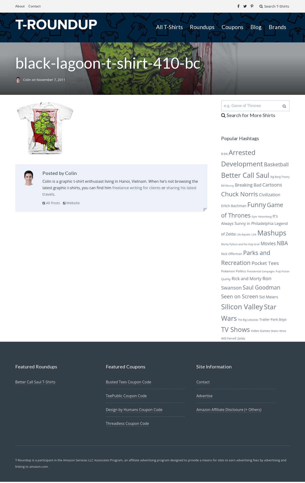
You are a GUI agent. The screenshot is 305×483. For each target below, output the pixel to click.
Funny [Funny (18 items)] (256, 205)
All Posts (51, 202)
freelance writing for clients (136, 187)
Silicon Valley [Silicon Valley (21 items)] (242, 308)
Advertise (204, 397)
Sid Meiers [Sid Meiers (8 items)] (268, 298)
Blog (256, 26)
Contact (34, 6)
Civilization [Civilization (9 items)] (269, 196)
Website (71, 202)
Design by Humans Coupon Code (135, 410)
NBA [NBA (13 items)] (282, 244)
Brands (277, 26)
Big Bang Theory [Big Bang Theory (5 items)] (280, 178)
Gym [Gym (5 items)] (254, 217)
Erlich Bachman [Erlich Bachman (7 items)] (233, 206)
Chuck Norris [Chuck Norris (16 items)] (239, 195)
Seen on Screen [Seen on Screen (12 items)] (239, 297)
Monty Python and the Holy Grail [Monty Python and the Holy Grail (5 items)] (240, 245)
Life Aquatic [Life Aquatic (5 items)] (243, 235)
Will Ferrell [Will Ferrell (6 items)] (228, 339)
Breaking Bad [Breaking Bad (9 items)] (248, 186)
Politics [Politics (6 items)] (241, 272)
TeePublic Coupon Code (127, 397)
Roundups (202, 26)
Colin (27, 79)
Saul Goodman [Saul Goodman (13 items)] (261, 288)
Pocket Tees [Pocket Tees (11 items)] (265, 264)
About (20, 6)
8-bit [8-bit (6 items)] (224, 155)
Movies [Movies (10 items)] (268, 244)
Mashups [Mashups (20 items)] (271, 234)
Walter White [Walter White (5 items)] (278, 332)
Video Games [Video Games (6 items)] (260, 332)
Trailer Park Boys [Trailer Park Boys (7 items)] (273, 320)
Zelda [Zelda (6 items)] (241, 339)
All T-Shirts (169, 26)
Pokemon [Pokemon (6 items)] (228, 272)
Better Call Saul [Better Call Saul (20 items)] (245, 176)
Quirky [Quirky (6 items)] (226, 280)
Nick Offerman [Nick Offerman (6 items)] (231, 255)
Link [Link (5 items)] (253, 235)
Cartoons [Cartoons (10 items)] (272, 186)
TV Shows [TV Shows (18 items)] (235, 330)
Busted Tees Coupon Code (129, 383)
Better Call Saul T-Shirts (36, 383)
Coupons (232, 26)
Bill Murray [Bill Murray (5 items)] (227, 186)
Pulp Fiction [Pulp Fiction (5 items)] (283, 272)
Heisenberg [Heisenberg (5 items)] (265, 217)
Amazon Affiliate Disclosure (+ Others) (229, 410)
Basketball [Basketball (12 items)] (276, 165)
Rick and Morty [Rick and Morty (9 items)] (246, 280)
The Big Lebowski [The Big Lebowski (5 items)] (248, 321)
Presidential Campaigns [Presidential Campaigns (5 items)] (260, 272)
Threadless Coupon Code (128, 424)
